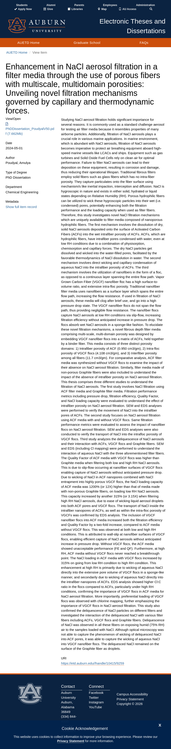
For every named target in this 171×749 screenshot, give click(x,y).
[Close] (160, 724)
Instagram (96, 702)
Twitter (94, 697)
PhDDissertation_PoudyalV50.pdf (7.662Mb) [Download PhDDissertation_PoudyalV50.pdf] (30, 128)
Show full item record (21, 207)
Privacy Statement (70, 741)
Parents (79, 5)
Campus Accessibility (132, 694)
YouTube (95, 707)
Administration (145, 5)
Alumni (51, 5)
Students (21, 5)
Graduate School (87, 42)
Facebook (96, 692)
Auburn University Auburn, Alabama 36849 (68, 702)
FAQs (144, 42)
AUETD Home (28, 42)
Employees (110, 5)
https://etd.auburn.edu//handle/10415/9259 (92, 663)
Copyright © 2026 (130, 704)
